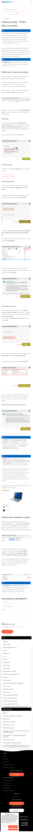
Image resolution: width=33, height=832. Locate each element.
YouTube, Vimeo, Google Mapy (10, 701)
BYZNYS (8, 66)
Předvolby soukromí (24, 816)
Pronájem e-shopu (7, 788)
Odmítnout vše (13, 829)
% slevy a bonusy (6, 782)
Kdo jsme (5, 756)
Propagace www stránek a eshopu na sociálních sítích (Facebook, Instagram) (16, 731)
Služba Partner (6, 759)
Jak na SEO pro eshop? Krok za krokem (13, 716)
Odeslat (7, 631)
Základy (5, 713)
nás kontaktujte (16, 43)
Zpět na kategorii (6, 18)
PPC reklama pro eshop (9, 725)
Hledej (16, 13)
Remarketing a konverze (9, 728)
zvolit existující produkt (7, 174)
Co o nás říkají (6, 762)
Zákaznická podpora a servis (10, 647)
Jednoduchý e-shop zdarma (8, 790)
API (4, 656)
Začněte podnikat (16, 803)
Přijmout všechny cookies (13, 826)
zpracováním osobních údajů (15, 626)
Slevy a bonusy (6, 692)
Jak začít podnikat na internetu (10, 704)
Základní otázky (7, 644)
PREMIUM (14, 66)
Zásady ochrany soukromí (14, 823)
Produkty (5, 677)
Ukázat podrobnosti (4, 826)
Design (4, 650)
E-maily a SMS (6, 662)
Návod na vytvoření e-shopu (8, 780)
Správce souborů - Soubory (9, 671)
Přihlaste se (16, 810)
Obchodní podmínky (24, 819)
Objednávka (16, 774)
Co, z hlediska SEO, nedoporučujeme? (12, 742)
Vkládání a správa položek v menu (11, 674)
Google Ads (5, 820)
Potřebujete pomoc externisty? (9, 764)
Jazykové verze (6, 668)
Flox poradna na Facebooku (8, 767)
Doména (5, 659)
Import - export (6, 686)
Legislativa (5, 641)
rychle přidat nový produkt (8, 176)
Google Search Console (8, 739)
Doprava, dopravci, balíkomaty (10, 695)
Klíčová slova (6, 719)
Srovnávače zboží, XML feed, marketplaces (13, 683)
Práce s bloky (6, 665)
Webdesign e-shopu (7, 785)
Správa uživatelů (7, 680)
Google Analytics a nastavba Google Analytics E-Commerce (15, 736)
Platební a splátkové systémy (10, 698)
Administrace (6, 653)
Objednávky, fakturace (8, 689)
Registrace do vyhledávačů (9, 722)
